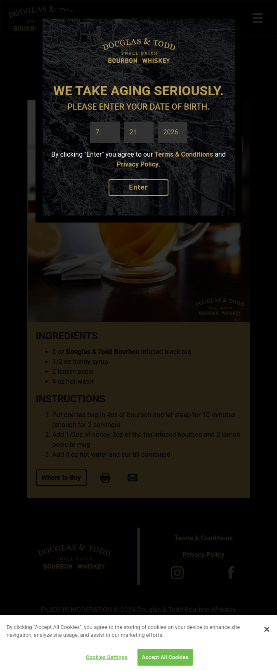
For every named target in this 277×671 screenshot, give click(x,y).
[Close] (266, 632)
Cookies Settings (107, 660)
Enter (138, 187)
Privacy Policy (138, 164)
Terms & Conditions (183, 154)
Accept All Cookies (165, 660)
